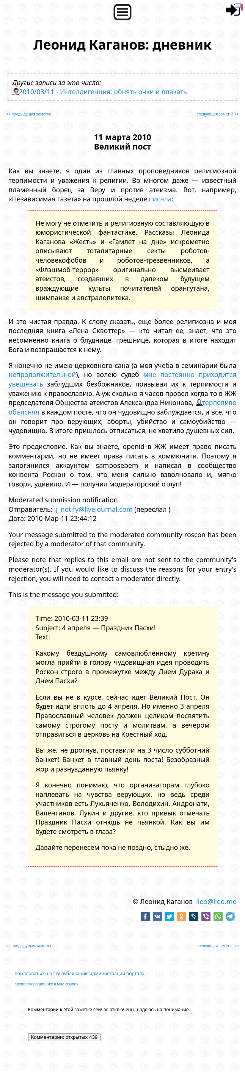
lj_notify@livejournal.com (93, 509)
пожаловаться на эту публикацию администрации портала (79, 973)
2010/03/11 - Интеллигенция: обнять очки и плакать (103, 91)
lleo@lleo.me (216, 901)
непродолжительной (42, 374)
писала (160, 198)
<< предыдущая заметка (28, 114)
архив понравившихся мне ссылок (47, 984)
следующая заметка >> (218, 114)
